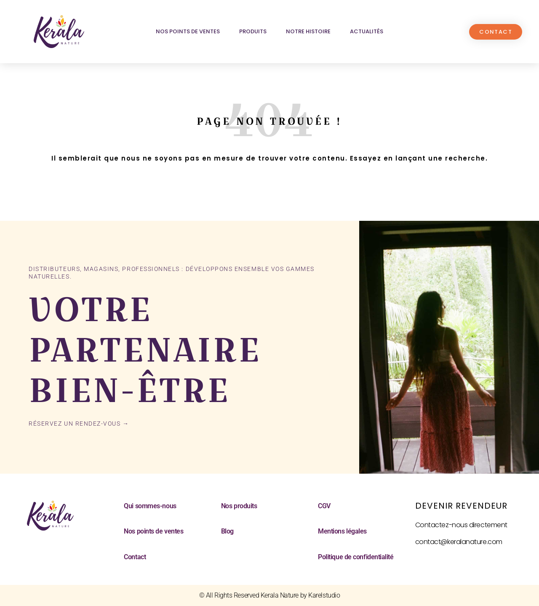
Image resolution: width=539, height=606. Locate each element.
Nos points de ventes (188, 31)
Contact (135, 557)
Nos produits (239, 506)
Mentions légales (342, 531)
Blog (227, 531)
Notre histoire (308, 31)
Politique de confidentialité (355, 557)
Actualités (366, 31)
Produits (253, 31)
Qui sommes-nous (150, 506)
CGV (324, 506)
